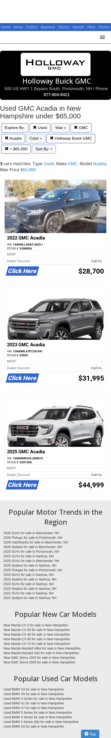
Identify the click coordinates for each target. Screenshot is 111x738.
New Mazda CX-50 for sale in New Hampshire (36, 630)
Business (48, 27)
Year (60, 128)
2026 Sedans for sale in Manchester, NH (32, 547)
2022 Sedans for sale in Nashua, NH (29, 598)
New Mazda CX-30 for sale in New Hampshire (36, 634)
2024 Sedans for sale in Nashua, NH (29, 579)
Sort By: (43, 149)
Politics (32, 27)
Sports (64, 27)
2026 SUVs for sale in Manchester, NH (31, 533)
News (18, 27)
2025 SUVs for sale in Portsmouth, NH (31, 551)
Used (40, 128)
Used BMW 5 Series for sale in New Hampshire (37, 712)
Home (6, 27)
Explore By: (15, 128)
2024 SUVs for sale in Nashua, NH (28, 575)
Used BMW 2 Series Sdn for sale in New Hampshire (41, 722)
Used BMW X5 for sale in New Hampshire (33, 694)
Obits (91, 27)
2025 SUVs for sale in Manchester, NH (31, 561)
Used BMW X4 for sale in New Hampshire (33, 726)
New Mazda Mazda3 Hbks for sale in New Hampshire (42, 648)
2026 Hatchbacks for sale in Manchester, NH (35, 542)
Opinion (78, 27)
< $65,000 (16, 149)
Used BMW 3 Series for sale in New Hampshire (37, 698)
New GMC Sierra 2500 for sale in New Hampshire (39, 662)
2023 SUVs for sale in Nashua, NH (28, 584)
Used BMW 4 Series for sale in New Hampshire (37, 717)
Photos (104, 27)
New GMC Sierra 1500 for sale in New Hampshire (39, 657)
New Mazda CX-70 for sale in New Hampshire (36, 644)
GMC (81, 128)
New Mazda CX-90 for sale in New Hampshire (36, 639)
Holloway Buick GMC (71, 138)
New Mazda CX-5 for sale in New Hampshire (35, 625)
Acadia (13, 138)
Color (36, 138)
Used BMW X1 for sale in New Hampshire (33, 703)
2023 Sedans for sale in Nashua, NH (29, 588)
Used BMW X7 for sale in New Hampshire (33, 708)
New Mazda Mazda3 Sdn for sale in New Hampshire (41, 653)
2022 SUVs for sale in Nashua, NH (28, 593)
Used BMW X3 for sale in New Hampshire (33, 689)
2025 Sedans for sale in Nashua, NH (29, 565)
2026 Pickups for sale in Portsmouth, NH (32, 537)
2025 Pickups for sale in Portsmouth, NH (32, 570)
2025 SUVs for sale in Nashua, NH (28, 556)
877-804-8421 (57, 94)
